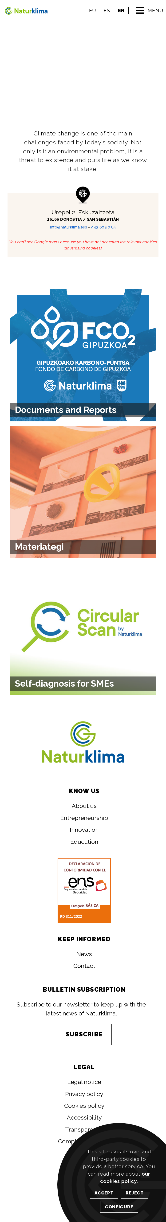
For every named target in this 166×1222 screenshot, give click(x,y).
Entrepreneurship (84, 817)
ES (107, 10)
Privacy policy (84, 1093)
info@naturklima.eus (68, 227)
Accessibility (84, 1117)
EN (121, 10)
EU (92, 10)
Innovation (84, 829)
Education (84, 841)
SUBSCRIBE (84, 1034)
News (84, 953)
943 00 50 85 (103, 227)
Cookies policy (84, 1105)
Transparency (84, 1129)
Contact (84, 965)
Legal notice (84, 1081)
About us (84, 805)
